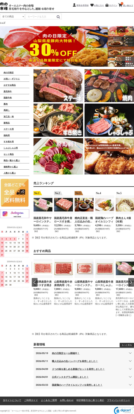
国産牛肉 (8, 97)
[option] (54, 46)
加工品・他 (9, 116)
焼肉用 (7, 135)
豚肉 (6, 104)
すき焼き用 (9, 141)
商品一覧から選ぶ (12, 160)
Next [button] (121, 63)
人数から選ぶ (10, 173)
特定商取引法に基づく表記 (90, 400)
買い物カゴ (127, 4)
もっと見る (127, 345)
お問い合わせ (67, 400)
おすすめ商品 (10, 85)
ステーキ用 (9, 129)
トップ (2, 23)
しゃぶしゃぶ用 (11, 148)
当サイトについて (12, 400)
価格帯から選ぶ (11, 166)
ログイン (113, 5)
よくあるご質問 (49, 400)
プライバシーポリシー (118, 400)
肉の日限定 (9, 72)
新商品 (7, 122)
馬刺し (7, 110)
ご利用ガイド (31, 400)
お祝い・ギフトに (12, 78)
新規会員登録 (82, 5)
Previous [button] (121, 30)
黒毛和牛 (8, 91)
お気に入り (99, 5)
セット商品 (9, 154)
